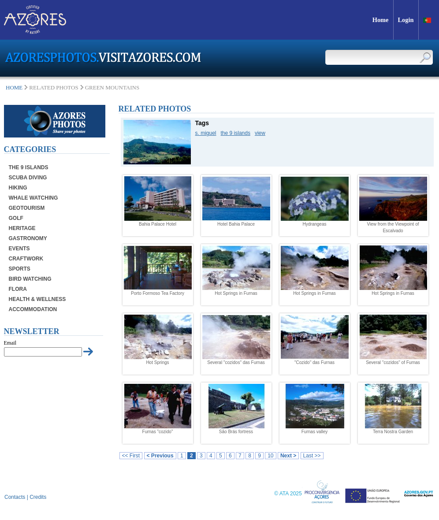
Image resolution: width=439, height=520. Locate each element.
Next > (288, 456)
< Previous (160, 456)
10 (270, 456)
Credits (38, 497)
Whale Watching (33, 198)
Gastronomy (28, 238)
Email (10, 342)
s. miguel (205, 133)
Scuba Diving (28, 178)
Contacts (14, 497)
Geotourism (27, 208)
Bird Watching (30, 279)
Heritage (22, 228)
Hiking (18, 188)
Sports (19, 269)
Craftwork (26, 259)
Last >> (312, 456)
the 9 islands (235, 133)
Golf (16, 218)
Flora (18, 289)
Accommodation (33, 309)
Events (19, 248)
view (260, 133)
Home (14, 87)
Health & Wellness (37, 299)
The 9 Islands (28, 167)
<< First (131, 456)
